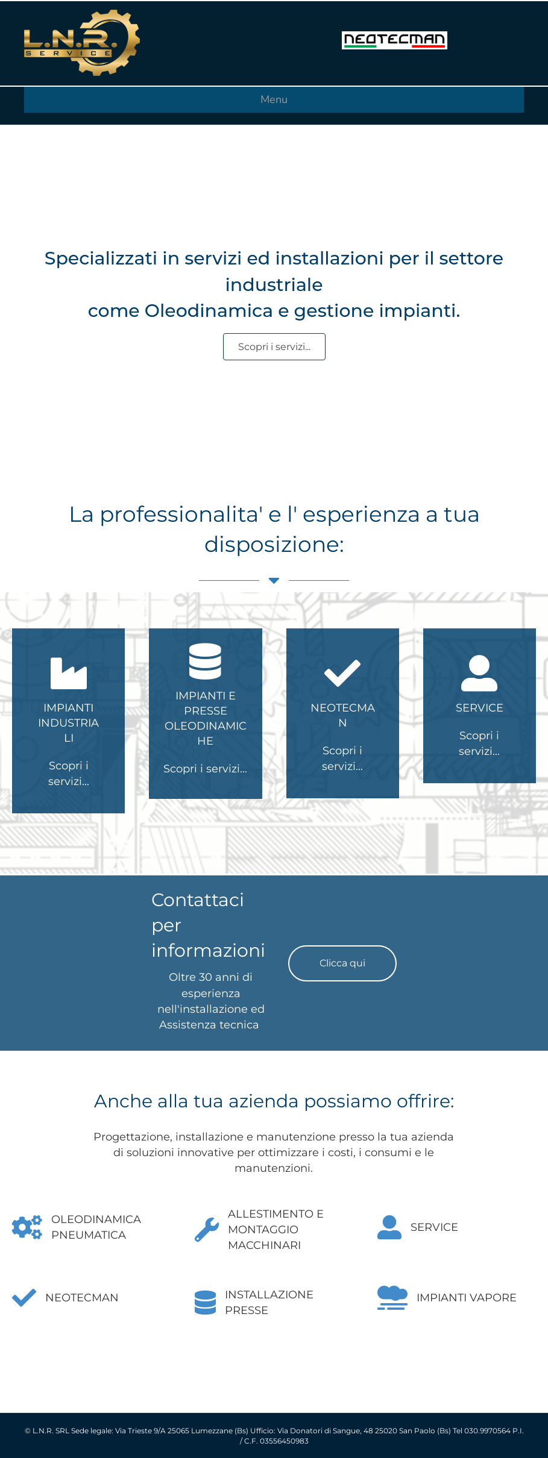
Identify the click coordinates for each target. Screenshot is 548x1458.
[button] (342, 963)
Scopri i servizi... (205, 768)
